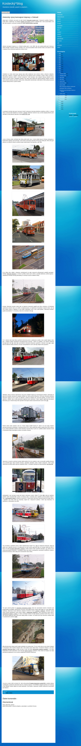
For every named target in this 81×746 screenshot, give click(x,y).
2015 (60, 101)
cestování (59, 14)
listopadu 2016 (63, 75)
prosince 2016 (63, 73)
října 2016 (62, 77)
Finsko (59, 23)
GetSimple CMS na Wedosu (65, 88)
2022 (60, 61)
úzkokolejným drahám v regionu (10, 613)
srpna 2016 (62, 81)
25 (39, 140)
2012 (60, 107)
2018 (60, 68)
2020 (60, 64)
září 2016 (62, 79)
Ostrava (10, 692)
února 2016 (62, 97)
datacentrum (60, 17)
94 (32, 310)
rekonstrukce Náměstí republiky (40, 649)
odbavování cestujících (32, 612)
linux (58, 30)
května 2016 (62, 93)
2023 (60, 59)
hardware (59, 25)
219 (53, 343)
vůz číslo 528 (50, 464)
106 (47, 400)
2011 (60, 109)
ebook (59, 19)
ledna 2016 (62, 99)
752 (36, 545)
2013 (60, 105)
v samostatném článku (10, 498)
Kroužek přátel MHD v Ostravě (17, 548)
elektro (59, 21)
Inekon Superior (28, 650)
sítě (58, 43)
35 (41, 142)
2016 (60, 72)
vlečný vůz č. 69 (26, 114)
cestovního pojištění (73, 116)
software (59, 45)
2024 (60, 57)
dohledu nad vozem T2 (26, 21)
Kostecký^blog (12, 3)
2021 (60, 62)
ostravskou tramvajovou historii (24, 608)
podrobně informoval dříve (9, 649)
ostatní (7, 692)
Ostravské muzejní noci (32, 20)
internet (59, 27)
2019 (60, 66)
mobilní (59, 32)
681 (43, 495)
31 (52, 140)
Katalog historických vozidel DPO (38, 683)
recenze (59, 41)
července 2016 (63, 83)
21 (38, 142)
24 (40, 140)
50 (12, 343)
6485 (16, 616)
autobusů (37, 610)
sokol (58, 47)
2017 (60, 70)
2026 (60, 53)
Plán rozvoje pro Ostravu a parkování (67, 86)
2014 (60, 103)
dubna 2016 (62, 95)
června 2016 (62, 84)
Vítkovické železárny (11, 273)
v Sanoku (25, 112)
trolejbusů (42, 610)
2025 (60, 55)
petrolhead (60, 38)
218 (49, 343)
